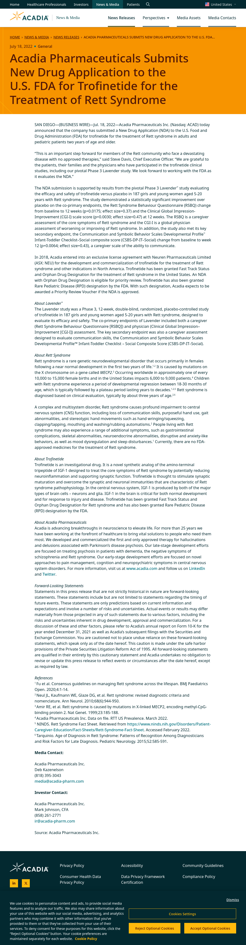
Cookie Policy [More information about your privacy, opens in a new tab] (86, 938)
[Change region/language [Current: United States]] (220, 4)
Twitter (49, 574)
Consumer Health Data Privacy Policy (80, 879)
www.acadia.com (141, 568)
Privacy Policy (72, 865)
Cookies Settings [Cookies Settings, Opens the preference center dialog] (182, 914)
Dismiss (233, 899)
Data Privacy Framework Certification (143, 879)
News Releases (66, 37)
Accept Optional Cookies (210, 928)
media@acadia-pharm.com (59, 781)
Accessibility (132, 865)
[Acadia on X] (26, 883)
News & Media (68, 18)
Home (15, 37)
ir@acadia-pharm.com (55, 821)
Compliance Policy (199, 876)
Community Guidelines (203, 865)
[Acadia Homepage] (29, 17)
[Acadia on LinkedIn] (14, 883)
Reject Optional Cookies (154, 928)
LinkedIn (197, 568)
